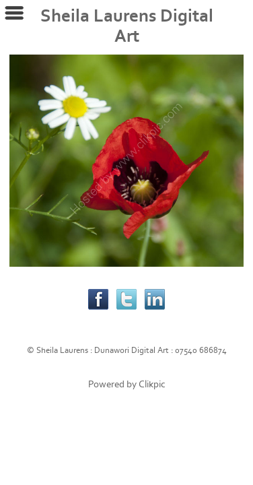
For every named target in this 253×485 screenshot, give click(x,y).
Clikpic (152, 384)
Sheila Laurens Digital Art (126, 26)
